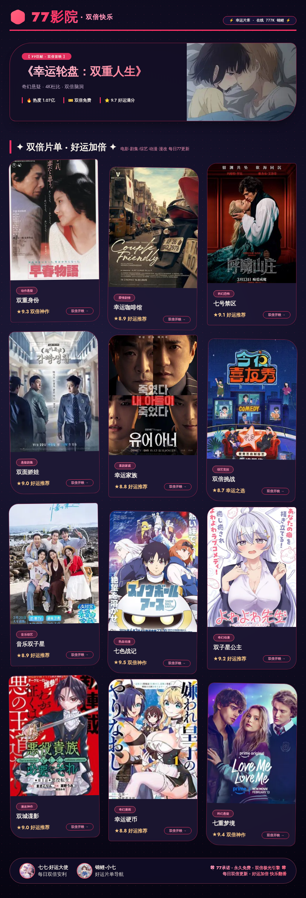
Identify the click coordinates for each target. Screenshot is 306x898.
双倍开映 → (79, 311)
